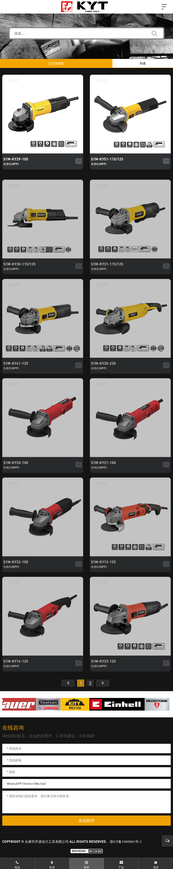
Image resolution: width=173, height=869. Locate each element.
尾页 (102, 691)
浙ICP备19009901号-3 (125, 842)
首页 (68, 691)
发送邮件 (86, 820)
